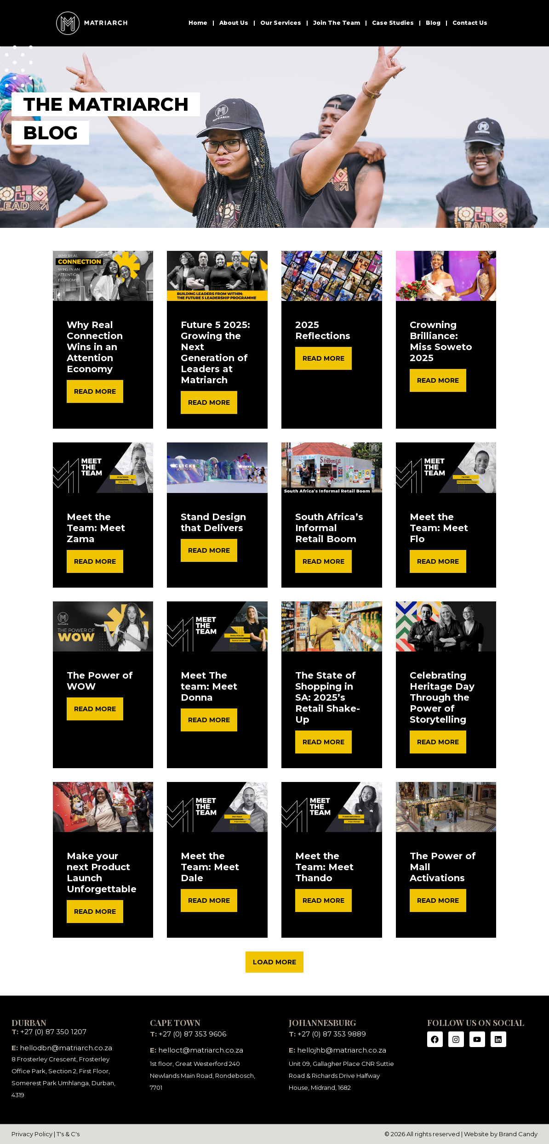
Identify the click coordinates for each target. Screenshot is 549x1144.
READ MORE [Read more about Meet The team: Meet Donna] (209, 720)
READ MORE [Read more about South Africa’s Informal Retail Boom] (323, 561)
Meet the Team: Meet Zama (96, 527)
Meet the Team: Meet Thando (324, 866)
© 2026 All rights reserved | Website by (441, 1134)
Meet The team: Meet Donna (209, 686)
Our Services (280, 22)
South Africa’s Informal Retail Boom (329, 527)
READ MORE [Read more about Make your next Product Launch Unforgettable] (95, 911)
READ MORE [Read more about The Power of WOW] (95, 709)
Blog (433, 22)
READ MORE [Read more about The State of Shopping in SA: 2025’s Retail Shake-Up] (323, 742)
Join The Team (336, 22)
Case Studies (393, 22)
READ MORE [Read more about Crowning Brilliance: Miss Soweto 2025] (438, 380)
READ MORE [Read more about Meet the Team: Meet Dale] (209, 900)
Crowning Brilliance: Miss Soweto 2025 (441, 341)
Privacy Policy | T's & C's (45, 1134)
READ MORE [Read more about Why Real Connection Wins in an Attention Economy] (95, 391)
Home (198, 22)
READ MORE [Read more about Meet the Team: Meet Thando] (323, 900)
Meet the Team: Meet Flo (439, 527)
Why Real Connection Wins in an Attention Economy (95, 346)
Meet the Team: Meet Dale (210, 866)
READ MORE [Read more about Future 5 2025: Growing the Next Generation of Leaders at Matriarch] (209, 402)
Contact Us (469, 22)
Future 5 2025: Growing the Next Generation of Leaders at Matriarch (215, 352)
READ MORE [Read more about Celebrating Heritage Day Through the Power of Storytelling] (438, 742)
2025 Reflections (322, 330)
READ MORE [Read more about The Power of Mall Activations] (438, 900)
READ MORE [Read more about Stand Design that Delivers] (209, 550)
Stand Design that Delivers (213, 522)
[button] (274, 962)
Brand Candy (518, 1134)
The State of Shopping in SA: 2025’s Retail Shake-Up (327, 697)
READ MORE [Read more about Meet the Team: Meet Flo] (438, 561)
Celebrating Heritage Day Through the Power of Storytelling (442, 697)
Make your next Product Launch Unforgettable (102, 872)
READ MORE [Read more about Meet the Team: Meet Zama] (95, 561)
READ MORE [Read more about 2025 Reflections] (323, 358)
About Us (233, 22)
